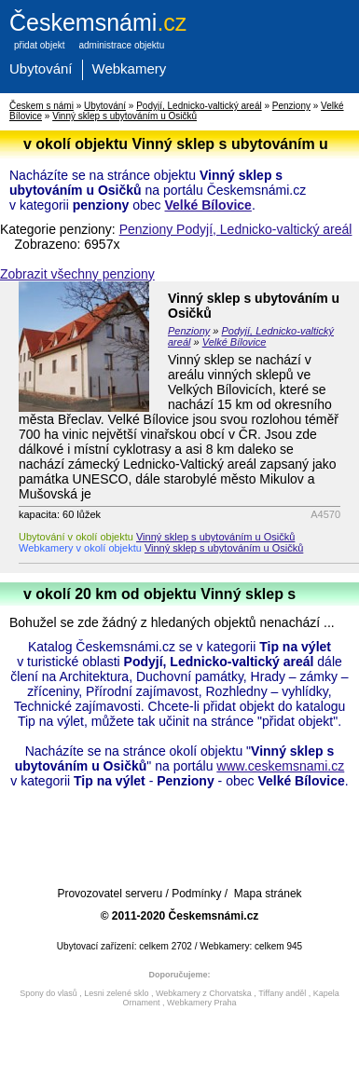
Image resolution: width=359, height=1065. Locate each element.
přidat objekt (39, 45)
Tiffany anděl (282, 993)
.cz (97, 22)
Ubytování (41, 68)
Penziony (291, 106)
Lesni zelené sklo (116, 993)
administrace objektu (121, 45)
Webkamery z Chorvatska (204, 993)
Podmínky (196, 893)
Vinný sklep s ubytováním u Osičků (124, 116)
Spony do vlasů (48, 993)
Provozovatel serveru (109, 893)
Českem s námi (41, 106)
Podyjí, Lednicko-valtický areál (199, 106)
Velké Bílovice (208, 205)
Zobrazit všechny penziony (77, 273)
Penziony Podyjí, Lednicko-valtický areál (235, 229)
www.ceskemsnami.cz (280, 765)
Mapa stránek (268, 893)
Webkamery (129, 68)
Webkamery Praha (201, 1002)
